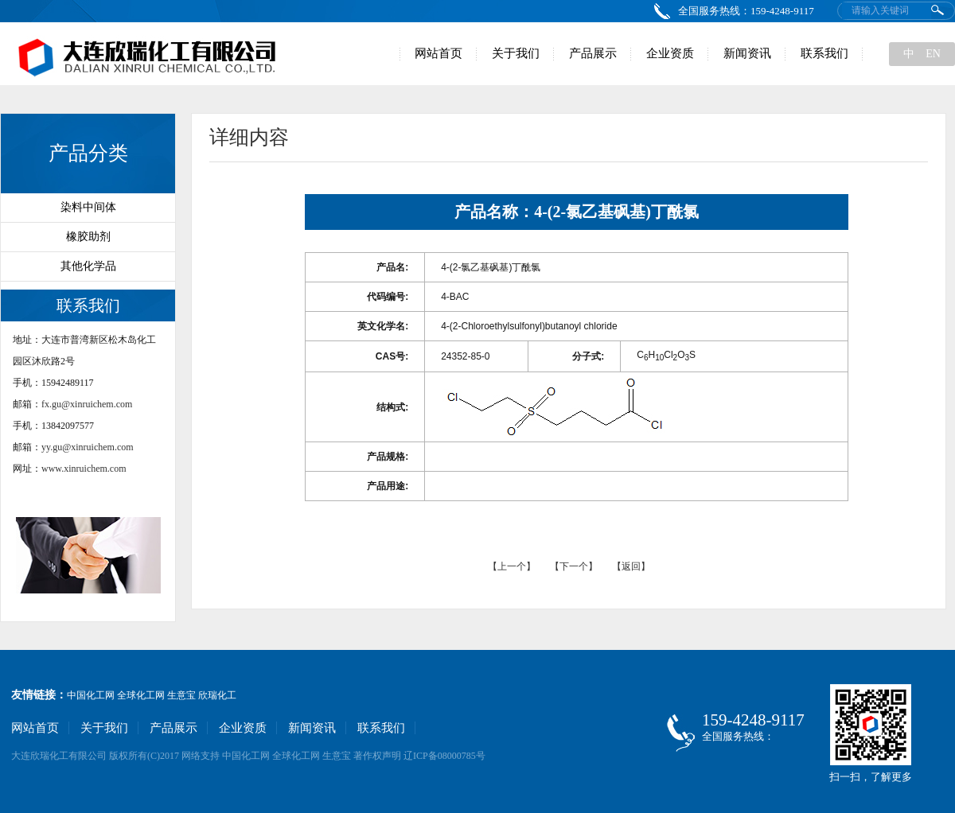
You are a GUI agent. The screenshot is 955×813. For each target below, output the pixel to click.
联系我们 (824, 53)
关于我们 (516, 53)
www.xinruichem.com (84, 468)
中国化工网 (91, 695)
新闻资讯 (747, 53)
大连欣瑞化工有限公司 (59, 755)
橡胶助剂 (88, 237)
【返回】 (631, 566)
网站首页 (438, 53)
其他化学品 (88, 266)
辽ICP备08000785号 (444, 755)
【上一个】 (513, 566)
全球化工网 (141, 695)
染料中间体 (88, 207)
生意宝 (181, 695)
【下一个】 (574, 566)
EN (933, 54)
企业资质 (670, 53)
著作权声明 (377, 755)
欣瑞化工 (217, 695)
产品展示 (593, 53)
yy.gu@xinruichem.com (87, 447)
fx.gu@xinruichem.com (86, 404)
